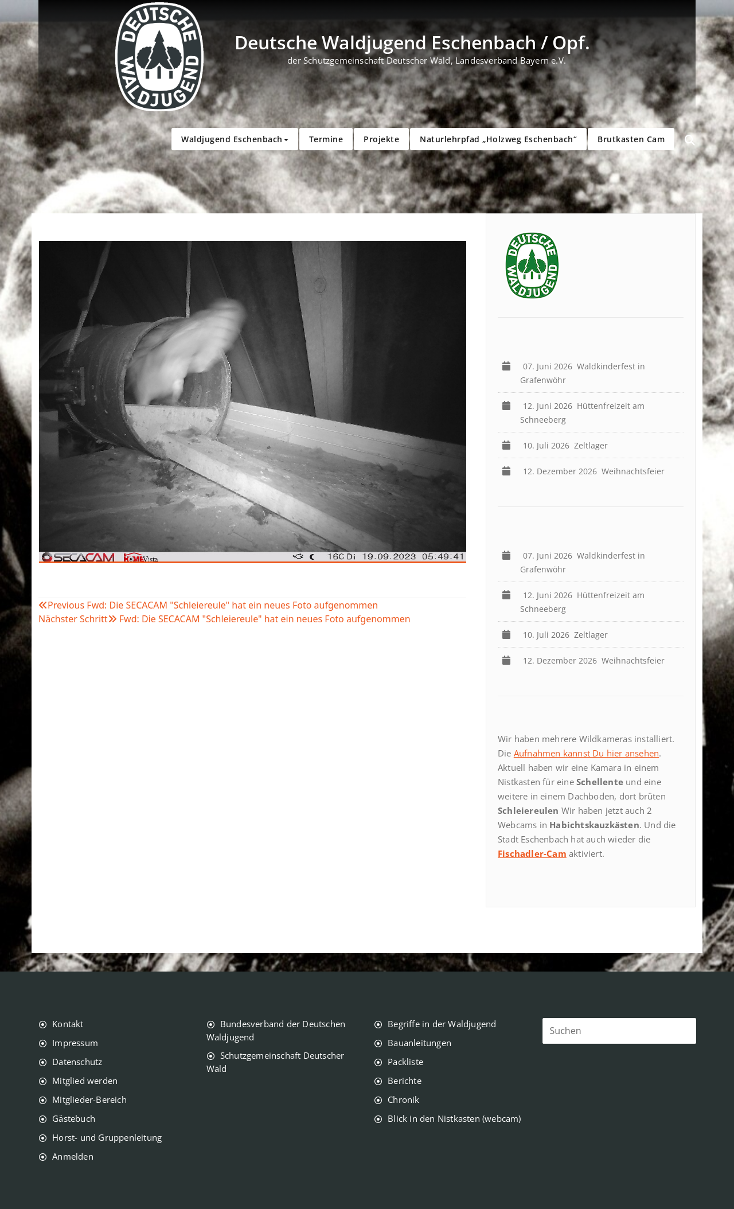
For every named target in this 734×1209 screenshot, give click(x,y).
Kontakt (67, 1023)
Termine (326, 139)
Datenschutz (77, 1061)
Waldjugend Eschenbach (234, 139)
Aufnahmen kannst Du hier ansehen (586, 753)
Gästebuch (73, 1118)
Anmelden (72, 1156)
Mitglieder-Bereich (89, 1099)
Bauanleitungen (419, 1042)
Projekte (381, 139)
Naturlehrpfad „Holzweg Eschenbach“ (498, 139)
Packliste (405, 1061)
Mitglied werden (85, 1080)
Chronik (403, 1099)
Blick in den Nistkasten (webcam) (454, 1118)
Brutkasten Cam (631, 139)
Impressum (75, 1042)
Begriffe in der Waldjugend (442, 1023)
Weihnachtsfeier (596, 471)
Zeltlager (567, 445)
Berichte (404, 1080)
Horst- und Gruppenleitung (107, 1137)
